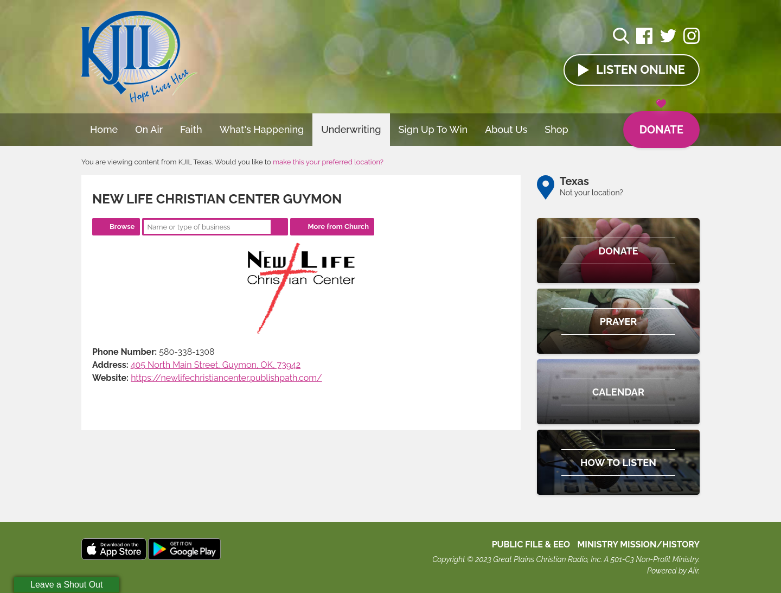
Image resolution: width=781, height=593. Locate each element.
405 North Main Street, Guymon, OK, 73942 (215, 365)
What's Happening (262, 129)
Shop (556, 129)
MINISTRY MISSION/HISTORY (638, 544)
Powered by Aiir (672, 570)
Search (279, 226)
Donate (661, 123)
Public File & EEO (531, 544)
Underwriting (351, 129)
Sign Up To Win (433, 129)
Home (104, 129)
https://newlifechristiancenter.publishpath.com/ (226, 378)
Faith (191, 129)
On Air (149, 129)
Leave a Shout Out (66, 584)
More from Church (338, 226)
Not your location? (591, 192)
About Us (506, 129)
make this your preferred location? (328, 162)
